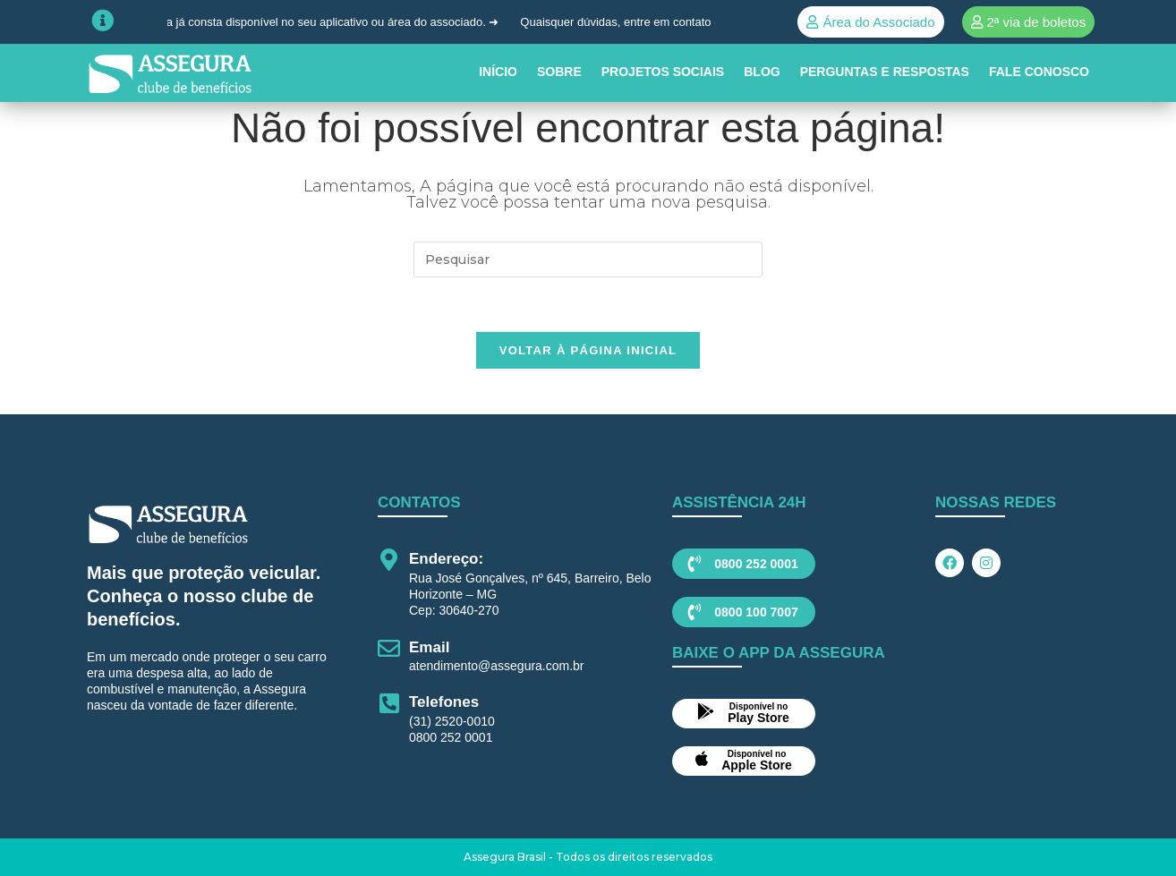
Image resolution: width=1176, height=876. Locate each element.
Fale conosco (1039, 71)
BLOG (762, 71)
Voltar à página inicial (588, 350)
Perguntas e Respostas (884, 71)
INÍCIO (498, 71)
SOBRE (559, 71)
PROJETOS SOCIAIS (662, 71)
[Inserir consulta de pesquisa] (588, 259)
